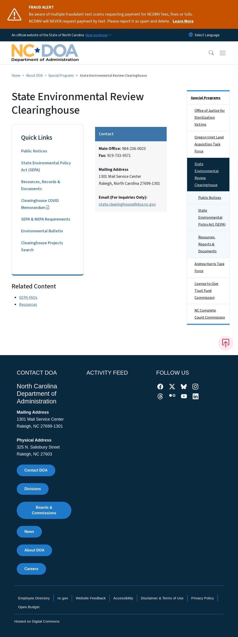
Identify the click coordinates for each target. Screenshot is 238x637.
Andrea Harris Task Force (209, 267)
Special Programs (61, 75)
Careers (31, 569)
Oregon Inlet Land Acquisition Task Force (209, 144)
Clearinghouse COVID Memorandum (40, 204)
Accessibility (123, 598)
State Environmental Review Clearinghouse (207, 175)
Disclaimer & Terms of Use (162, 598)
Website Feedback (91, 598)
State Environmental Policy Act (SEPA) (46, 166)
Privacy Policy (202, 598)
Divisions (32, 489)
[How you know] (98, 35)
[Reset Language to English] (191, 35)
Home (16, 75)
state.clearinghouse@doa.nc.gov (127, 204)
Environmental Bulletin (42, 231)
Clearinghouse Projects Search (42, 246)
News (29, 532)
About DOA (34, 75)
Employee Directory (34, 598)
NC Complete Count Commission (210, 314)
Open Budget (29, 607)
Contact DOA (36, 470)
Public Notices (34, 151)
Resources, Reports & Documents (207, 244)
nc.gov (62, 598)
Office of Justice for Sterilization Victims (210, 117)
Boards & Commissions (44, 510)
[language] (207, 35)
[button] (208, 53)
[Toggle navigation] (227, 53)
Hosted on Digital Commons (37, 621)
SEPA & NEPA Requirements (45, 219)
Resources (28, 304)
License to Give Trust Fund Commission (206, 290)
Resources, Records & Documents (40, 185)
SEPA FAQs (28, 297)
